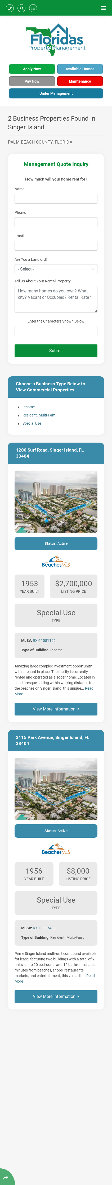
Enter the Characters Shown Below (56, 321)
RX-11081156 (44, 640)
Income (29, 407)
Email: (19, 236)
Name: (20, 189)
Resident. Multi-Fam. (39, 415)
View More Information (56, 709)
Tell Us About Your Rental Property (43, 281)
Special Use (32, 423)
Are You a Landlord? (31, 259)
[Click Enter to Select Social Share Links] (7, 1176)
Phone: (20, 212)
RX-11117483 (44, 928)
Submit (56, 350)
